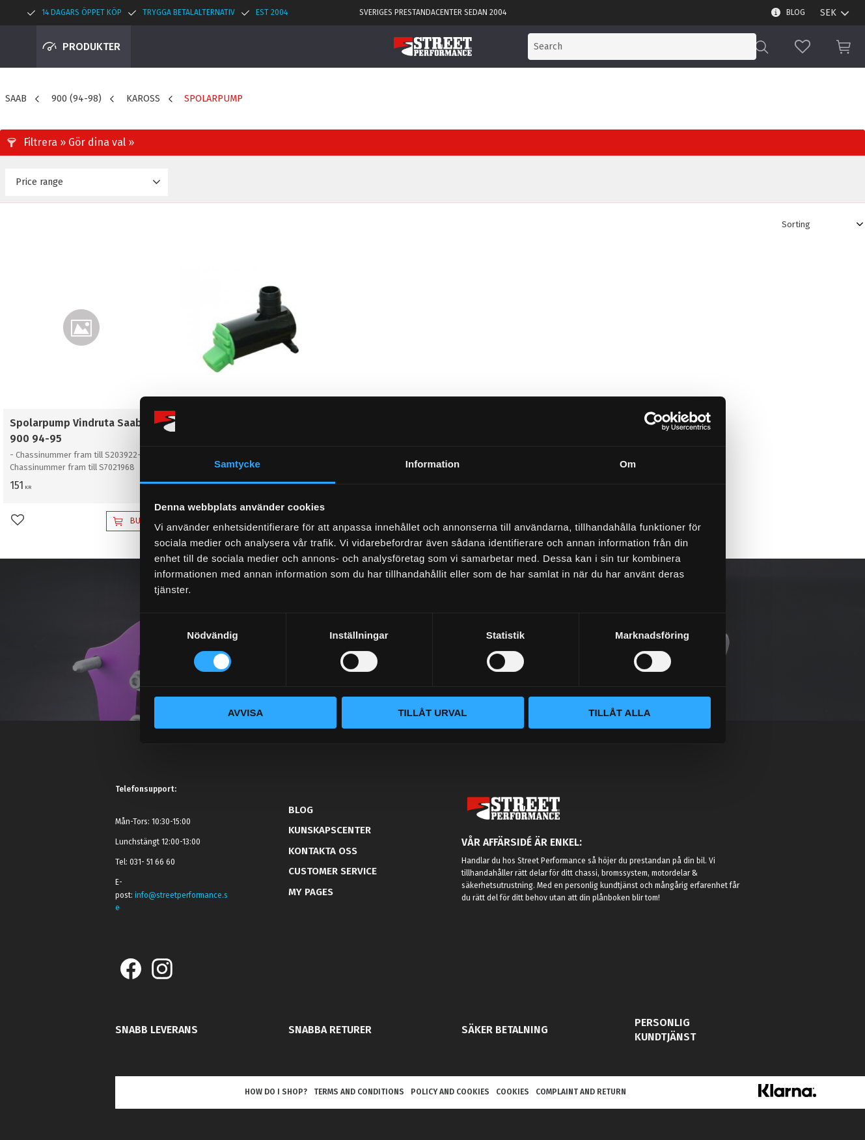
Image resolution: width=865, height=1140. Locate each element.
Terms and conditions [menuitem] (359, 1091)
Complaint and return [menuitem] (581, 1091)
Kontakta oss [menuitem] (322, 851)
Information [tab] (432, 463)
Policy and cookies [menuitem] (450, 1091)
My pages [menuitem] (310, 892)
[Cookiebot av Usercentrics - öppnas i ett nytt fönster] (654, 421)
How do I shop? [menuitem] (276, 1091)
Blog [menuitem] (795, 12)
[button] (802, 46)
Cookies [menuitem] (512, 1091)
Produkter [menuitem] (91, 46)
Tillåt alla (619, 712)
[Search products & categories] (649, 46)
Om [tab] (628, 463)
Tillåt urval (432, 712)
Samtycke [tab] (237, 463)
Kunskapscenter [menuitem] (329, 830)
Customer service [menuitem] (332, 871)
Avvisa (246, 712)
